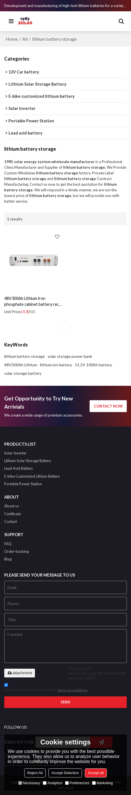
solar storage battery (22, 373)
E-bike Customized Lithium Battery (32, 476)
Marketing (102, 783)
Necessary (29, 783)
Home (12, 39)
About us (11, 506)
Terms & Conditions (72, 690)
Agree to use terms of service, (46, 688)
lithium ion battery (56, 364)
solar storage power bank (70, 356)
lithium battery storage (24, 356)
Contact (10, 521)
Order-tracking (16, 551)
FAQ (8, 543)
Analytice (52, 783)
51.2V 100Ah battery (93, 364)
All (25, 39)
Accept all (96, 773)
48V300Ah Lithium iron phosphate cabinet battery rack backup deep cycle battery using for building (32, 301)
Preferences (77, 783)
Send (65, 702)
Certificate (12, 514)
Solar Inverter (15, 453)
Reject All (35, 773)
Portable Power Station (23, 484)
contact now (108, 406)
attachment (19, 673)
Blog (8, 559)
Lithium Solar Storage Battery (27, 460)
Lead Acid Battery (18, 468)
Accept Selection (65, 773)
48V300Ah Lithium (20, 364)
